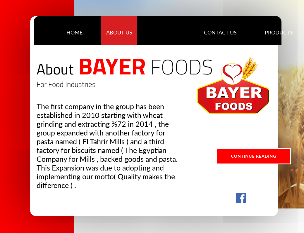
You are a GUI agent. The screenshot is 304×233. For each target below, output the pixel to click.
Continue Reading (253, 156)
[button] (278, 32)
